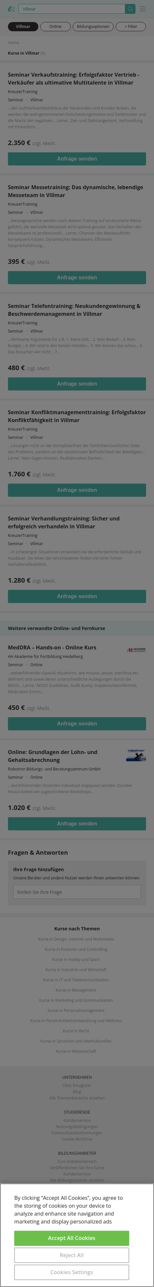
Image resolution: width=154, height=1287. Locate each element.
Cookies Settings (72, 1272)
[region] (77, 1235)
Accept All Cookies (72, 1238)
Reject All (72, 1255)
